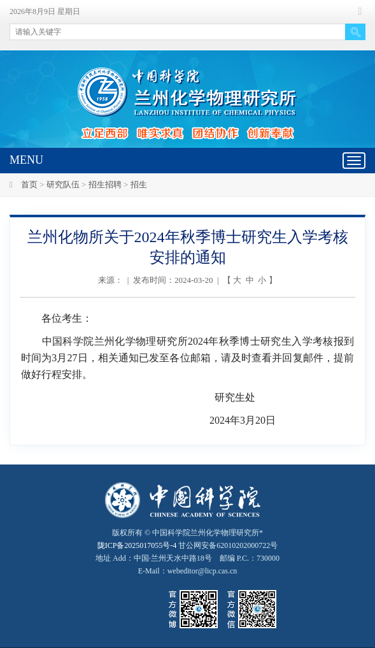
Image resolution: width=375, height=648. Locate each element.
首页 (29, 184)
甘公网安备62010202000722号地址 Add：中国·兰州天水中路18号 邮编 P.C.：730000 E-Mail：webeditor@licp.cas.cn (187, 558)
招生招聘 (105, 184)
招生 (139, 184)
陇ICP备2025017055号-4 (137, 545)
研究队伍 (63, 184)
